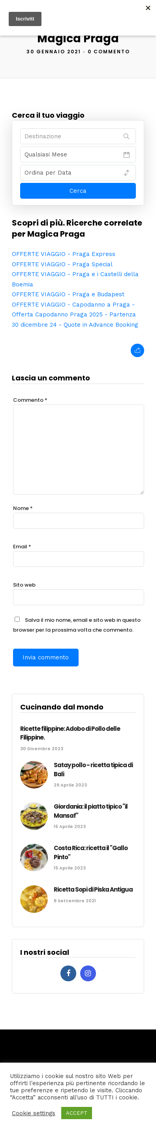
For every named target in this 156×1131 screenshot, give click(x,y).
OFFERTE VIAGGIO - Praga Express (63, 254)
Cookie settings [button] (33, 1113)
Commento (30, 400)
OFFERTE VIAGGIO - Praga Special (62, 264)
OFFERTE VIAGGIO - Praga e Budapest (68, 294)
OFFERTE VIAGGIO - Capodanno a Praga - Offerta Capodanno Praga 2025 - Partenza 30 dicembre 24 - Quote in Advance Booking (75, 314)
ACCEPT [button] (76, 1113)
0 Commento (109, 51)
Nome (23, 508)
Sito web (24, 585)
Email (22, 546)
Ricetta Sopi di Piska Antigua (93, 889)
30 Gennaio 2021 (53, 51)
